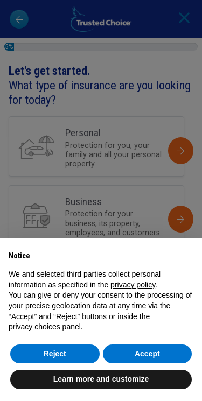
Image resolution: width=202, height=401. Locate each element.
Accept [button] (147, 353)
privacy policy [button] (132, 284)
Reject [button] (55, 353)
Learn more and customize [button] (101, 379)
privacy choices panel (45, 326)
